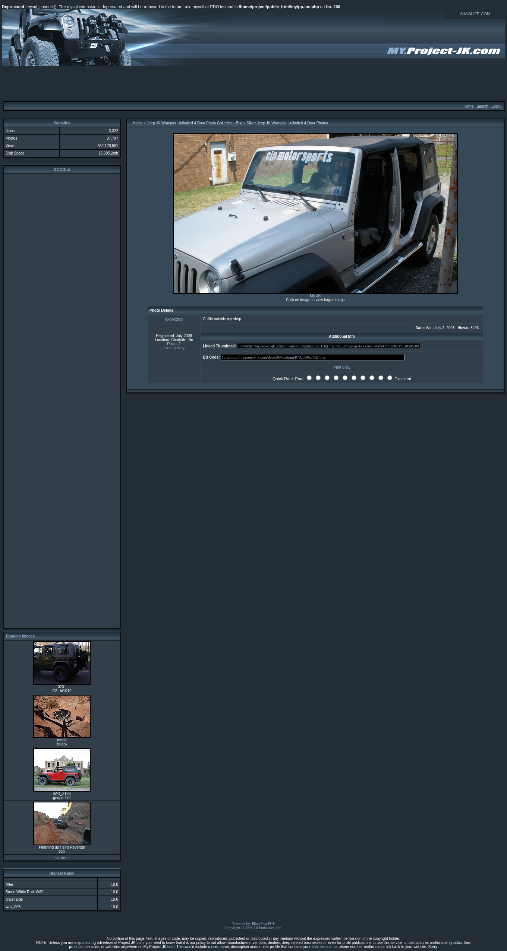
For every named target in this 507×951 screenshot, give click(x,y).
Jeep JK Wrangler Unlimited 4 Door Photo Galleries (189, 123)
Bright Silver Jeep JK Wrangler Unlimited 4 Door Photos (282, 123)
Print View (342, 367)
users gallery (174, 348)
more (61, 857)
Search (482, 106)
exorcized (174, 319)
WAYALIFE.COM (475, 14)
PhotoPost (259, 924)
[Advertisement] (253, 83)
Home (468, 106)
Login (495, 106)
